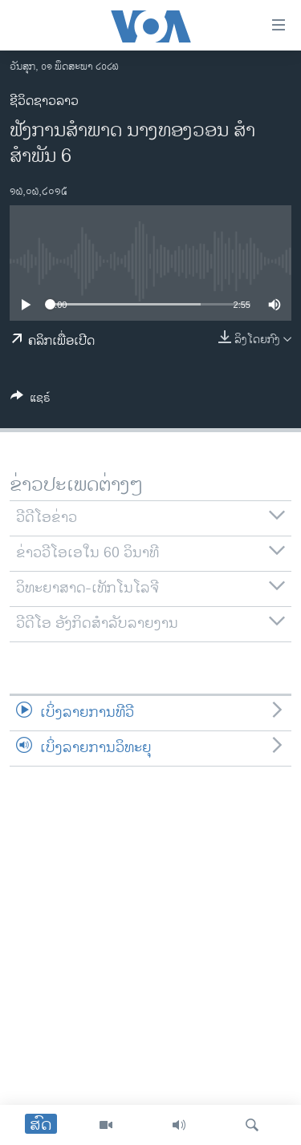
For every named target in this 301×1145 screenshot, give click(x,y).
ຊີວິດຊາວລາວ (44, 101)
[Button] (30, 400)
